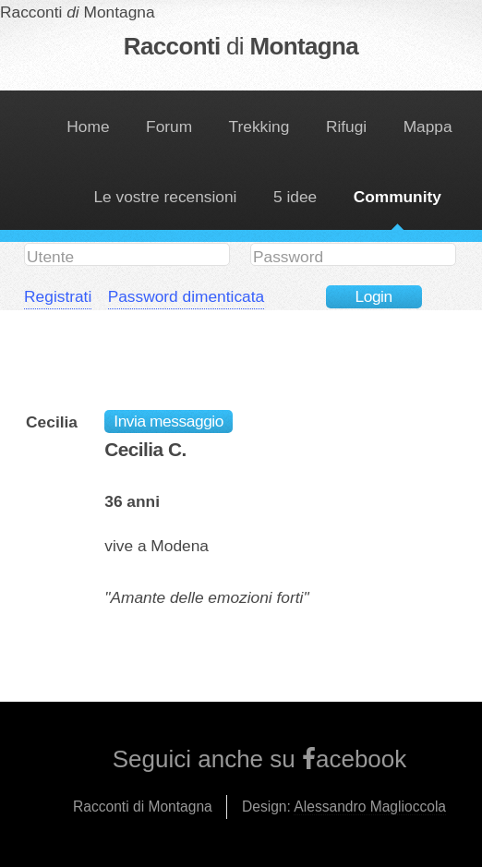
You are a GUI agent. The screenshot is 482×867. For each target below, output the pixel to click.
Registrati (57, 296)
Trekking (259, 126)
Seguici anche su (207, 759)
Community (397, 196)
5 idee (295, 196)
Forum (169, 126)
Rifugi (346, 126)
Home (87, 126)
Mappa (428, 126)
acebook (361, 759)
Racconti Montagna (241, 46)
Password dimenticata (186, 296)
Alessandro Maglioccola (370, 806)
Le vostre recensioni (164, 196)
